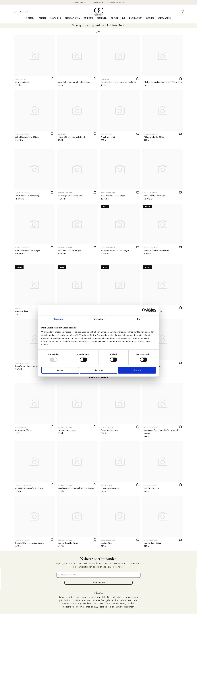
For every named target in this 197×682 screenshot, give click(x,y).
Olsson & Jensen (21, 427)
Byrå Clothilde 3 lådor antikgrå (113, 195)
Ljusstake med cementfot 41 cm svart (29, 488)
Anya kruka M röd (108, 137)
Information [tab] (98, 319)
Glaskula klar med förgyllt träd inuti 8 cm (74, 82)
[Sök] (16, 12)
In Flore (18, 308)
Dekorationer (72, 18)
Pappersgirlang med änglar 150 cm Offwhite (118, 82)
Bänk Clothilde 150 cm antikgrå (27, 250)
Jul (123, 18)
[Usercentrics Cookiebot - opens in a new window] (144, 310)
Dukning (88, 18)
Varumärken (164, 18)
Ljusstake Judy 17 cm (151, 488)
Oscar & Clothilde (22, 134)
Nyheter (42, 18)
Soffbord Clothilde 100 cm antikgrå (115, 250)
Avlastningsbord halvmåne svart (70, 195)
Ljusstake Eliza (106, 543)
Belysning (56, 18)
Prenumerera (98, 582)
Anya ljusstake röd (22, 82)
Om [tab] (138, 319)
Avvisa (60, 370)
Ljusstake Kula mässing (152, 543)
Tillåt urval (99, 370)
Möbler (30, 18)
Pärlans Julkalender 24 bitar (154, 137)
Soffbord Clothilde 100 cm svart (156, 250)
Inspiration (135, 18)
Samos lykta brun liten (109, 430)
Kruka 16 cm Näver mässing (26, 366)
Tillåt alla (137, 370)
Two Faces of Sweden (23, 485)
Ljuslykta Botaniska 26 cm (68, 543)
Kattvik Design (106, 485)
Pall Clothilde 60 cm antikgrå (69, 250)
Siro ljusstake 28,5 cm (23, 430)
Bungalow (105, 79)
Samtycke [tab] (58, 319)
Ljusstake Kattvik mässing (110, 488)
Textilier (102, 18)
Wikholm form (20, 79)
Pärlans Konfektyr (150, 134)
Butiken (150, 18)
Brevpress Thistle (21, 311)
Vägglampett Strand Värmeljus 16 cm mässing (76, 488)
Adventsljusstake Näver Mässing (27, 137)
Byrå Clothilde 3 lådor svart (154, 195)
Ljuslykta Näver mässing (67, 430)
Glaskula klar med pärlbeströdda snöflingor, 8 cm (163, 82)
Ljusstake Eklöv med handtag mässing (29, 543)
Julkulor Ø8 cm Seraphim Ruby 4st (71, 137)
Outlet (114, 18)
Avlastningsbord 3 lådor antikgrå (27, 195)
